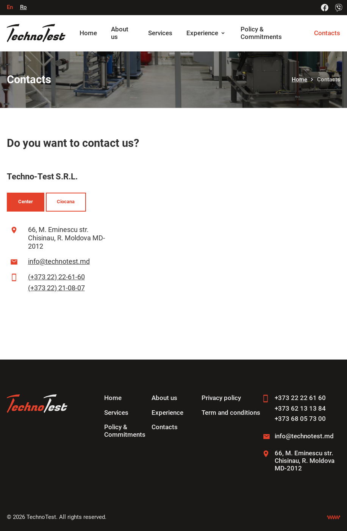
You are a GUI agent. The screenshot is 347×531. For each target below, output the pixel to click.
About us (164, 398)
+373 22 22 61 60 (300, 398)
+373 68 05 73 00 (300, 418)
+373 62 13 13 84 (300, 408)
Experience (202, 33)
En (10, 7)
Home (88, 33)
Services (160, 33)
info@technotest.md (59, 261)
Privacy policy (221, 398)
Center (25, 201)
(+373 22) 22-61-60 (56, 277)
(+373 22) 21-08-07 (56, 288)
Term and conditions (231, 412)
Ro (23, 7)
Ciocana (66, 201)
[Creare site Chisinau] (333, 517)
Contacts (327, 33)
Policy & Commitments (261, 33)
